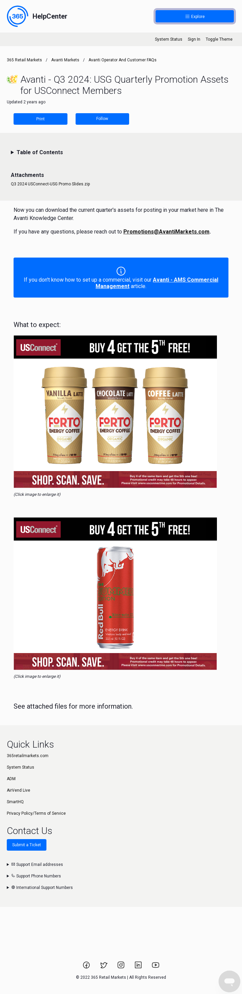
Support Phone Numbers (36, 876)
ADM (11, 778)
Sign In (194, 39)
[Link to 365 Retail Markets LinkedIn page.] (138, 967)
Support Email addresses (37, 864)
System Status (168, 39)
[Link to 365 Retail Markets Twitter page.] (104, 967)
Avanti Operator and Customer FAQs (122, 60)
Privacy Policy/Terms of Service (36, 813)
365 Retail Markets (24, 60)
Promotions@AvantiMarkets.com (166, 231)
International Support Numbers (42, 887)
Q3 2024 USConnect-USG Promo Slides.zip (50, 184)
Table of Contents (40, 152)
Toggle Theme (219, 39)
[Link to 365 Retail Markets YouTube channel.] (155, 967)
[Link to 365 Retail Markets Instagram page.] (121, 967)
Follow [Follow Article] (102, 118)
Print (40, 119)
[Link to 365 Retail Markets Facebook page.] (87, 967)
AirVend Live (18, 790)
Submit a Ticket (26, 845)
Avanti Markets (65, 60)
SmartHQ (15, 801)
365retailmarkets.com (27, 755)
